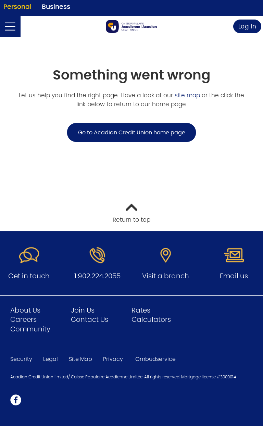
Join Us (83, 310)
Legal (50, 359)
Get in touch (29, 276)
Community (30, 329)
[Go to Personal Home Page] (131, 26)
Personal (17, 7)
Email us (234, 276)
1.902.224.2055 (97, 276)
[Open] (10, 26)
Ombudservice (156, 359)
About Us (25, 310)
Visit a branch (165, 276)
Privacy (113, 359)
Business (56, 7)
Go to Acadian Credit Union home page (131, 132)
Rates (141, 310)
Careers (23, 319)
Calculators (151, 319)
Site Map (80, 359)
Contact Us (89, 319)
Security (21, 359)
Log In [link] (247, 26)
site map (188, 95)
